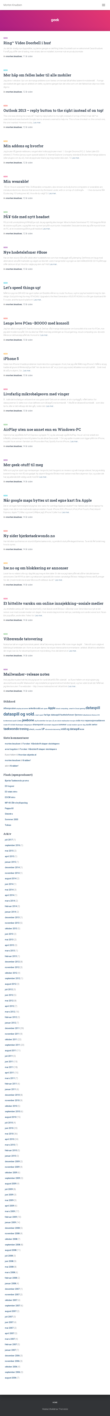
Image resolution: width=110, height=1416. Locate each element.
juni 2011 (9, 1061)
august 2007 (10, 1311)
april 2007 (9, 1333)
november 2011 (12, 1034)
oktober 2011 (11, 1039)
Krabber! (27, 760)
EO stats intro (11, 792)
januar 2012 (10, 1023)
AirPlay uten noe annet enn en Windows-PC (42, 429)
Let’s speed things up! (22, 287)
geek (5, 38)
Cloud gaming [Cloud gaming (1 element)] (80, 709)
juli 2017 (9, 840)
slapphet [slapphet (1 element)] (55, 725)
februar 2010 (11, 1150)
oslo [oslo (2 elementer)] (78, 720)
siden (28, 56)
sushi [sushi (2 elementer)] (88, 724)
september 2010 (12, 1111)
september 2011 (12, 1045)
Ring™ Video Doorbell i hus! (27, 43)
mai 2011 (9, 1067)
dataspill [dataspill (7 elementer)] (93, 708)
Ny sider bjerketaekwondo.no (29, 535)
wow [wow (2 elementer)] (82, 729)
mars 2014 (10, 901)
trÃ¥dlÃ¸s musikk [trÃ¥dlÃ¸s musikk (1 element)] (35, 729)
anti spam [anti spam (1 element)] (44, 709)
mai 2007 (9, 1328)
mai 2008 (9, 1267)
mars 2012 (10, 1012)
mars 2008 (10, 1272)
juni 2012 (9, 995)
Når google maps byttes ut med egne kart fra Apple (47, 500)
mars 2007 (10, 1339)
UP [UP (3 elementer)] (43, 728)
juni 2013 (9, 934)
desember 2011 (12, 1028)
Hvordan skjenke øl (27, 755)
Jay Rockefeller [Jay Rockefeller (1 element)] (40, 721)
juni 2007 (9, 1322)
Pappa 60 (9, 808)
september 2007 (12, 1305)
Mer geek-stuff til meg (23, 464)
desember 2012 (12, 962)
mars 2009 (10, 1211)
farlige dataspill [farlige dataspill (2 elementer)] (52, 715)
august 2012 (10, 984)
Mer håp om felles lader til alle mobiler (37, 75)
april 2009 (9, 1206)
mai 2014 (9, 890)
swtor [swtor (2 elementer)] (94, 724)
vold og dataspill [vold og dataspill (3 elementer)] (70, 728)
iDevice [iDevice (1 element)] (94, 715)
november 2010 (12, 1100)
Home (55, 1402)
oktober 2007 (11, 1300)
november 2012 (12, 967)
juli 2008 (9, 1256)
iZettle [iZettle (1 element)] (19, 721)
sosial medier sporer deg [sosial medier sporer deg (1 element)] (76, 725)
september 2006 (12, 1372)
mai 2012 (9, 1001)
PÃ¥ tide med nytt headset (26, 216)
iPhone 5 (11, 358)
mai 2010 (9, 1134)
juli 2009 (9, 1189)
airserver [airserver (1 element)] (25, 709)
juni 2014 (9, 884)
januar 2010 (10, 1156)
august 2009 (10, 1183)
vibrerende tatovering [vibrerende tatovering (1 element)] (52, 729)
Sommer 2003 (11, 819)
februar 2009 (11, 1217)
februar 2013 (11, 956)
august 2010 (10, 1117)
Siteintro (9, 814)
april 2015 (9, 856)
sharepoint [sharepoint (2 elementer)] (38, 724)
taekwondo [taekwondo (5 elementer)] (11, 729)
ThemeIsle (63, 1409)
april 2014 (9, 895)
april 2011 (9, 1073)
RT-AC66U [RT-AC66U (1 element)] (11, 725)
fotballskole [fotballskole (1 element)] (86, 715)
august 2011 (10, 1050)
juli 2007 (9, 1317)
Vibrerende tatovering (22, 639)
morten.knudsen (12, 744)
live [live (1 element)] (47, 721)
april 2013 (9, 945)
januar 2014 (10, 912)
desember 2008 (12, 1228)
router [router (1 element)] (5, 725)
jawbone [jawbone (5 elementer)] (28, 720)
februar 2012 (11, 1017)
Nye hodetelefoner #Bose (25, 252)
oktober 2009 (11, 1172)
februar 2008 (11, 1278)
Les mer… (37, 122)
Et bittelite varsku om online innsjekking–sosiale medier (53, 603)
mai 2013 (9, 939)
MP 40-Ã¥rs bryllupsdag (16, 803)
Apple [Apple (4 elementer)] (51, 708)
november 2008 (12, 1233)
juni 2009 (9, 1195)
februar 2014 (11, 906)
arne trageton (11, 749)
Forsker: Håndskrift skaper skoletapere (41, 744)
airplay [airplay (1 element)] (18, 709)
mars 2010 (10, 1145)
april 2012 (9, 1006)
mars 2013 (10, 951)
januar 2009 (10, 1222)
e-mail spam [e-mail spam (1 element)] (38, 715)
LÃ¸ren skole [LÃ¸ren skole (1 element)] (56, 721)
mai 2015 (9, 851)
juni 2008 (9, 1261)
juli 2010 (9, 1123)
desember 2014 (12, 867)
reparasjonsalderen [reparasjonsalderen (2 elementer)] (95, 720)
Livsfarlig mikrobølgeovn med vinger (36, 394)
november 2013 (12, 923)
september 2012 (12, 978)
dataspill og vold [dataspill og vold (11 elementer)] (18, 714)
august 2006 (10, 1378)
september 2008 (12, 1245)
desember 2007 (12, 1289)
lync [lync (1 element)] (50, 721)
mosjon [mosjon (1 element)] (73, 721)
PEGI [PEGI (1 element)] (82, 721)
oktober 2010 (11, 1106)
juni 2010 (9, 1128)
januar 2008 (10, 1283)
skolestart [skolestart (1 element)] (47, 725)
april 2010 (9, 1139)
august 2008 (10, 1250)
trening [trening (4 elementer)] (24, 729)
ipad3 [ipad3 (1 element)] (14, 721)
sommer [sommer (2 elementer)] (62, 724)
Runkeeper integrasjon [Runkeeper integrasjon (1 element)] (24, 725)
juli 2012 (9, 989)
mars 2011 (10, 1078)
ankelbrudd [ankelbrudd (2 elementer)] (34, 708)
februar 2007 (11, 1344)
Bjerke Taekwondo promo (17, 780)
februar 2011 (11, 1084)
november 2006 (12, 1361)
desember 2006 (12, 1355)
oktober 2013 (11, 928)
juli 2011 (9, 1056)
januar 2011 (10, 1089)
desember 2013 (12, 917)
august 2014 (10, 878)
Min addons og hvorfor (23, 146)
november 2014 (12, 873)
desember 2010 (12, 1095)
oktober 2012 (11, 973)
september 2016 (12, 845)
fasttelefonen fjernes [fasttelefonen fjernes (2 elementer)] (71, 715)
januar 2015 (10, 862)
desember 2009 (12, 1161)
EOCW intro (10, 797)
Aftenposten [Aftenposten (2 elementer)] (9, 708)
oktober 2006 (11, 1367)
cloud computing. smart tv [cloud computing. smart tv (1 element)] (65, 709)
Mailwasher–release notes (26, 674)
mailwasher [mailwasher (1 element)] (66, 721)
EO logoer (9, 786)
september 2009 (12, 1178)
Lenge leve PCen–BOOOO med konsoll (36, 323)
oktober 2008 (11, 1239)
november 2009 (12, 1167)
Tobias (8, 825)
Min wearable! (16, 181)
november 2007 (12, 1294)
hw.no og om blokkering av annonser (35, 568)
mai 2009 (9, 1200)
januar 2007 (10, 1350)
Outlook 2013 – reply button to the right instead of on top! (53, 110)
